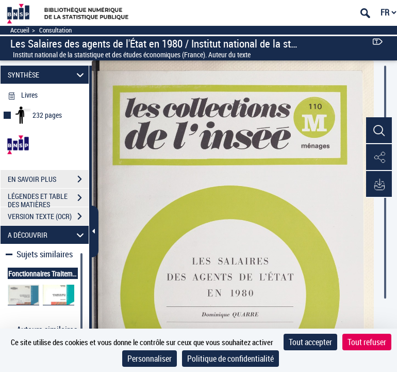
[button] (379, 130)
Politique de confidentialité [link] (230, 358)
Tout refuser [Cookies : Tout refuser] (367, 342)
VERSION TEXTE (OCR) (48, 216)
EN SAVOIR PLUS (48, 179)
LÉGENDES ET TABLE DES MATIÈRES (48, 199)
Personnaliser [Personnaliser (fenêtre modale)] (149, 358)
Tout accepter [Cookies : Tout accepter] (310, 342)
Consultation (55, 30)
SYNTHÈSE (47, 75)
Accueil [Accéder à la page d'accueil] (19, 30)
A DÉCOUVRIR (47, 235)
